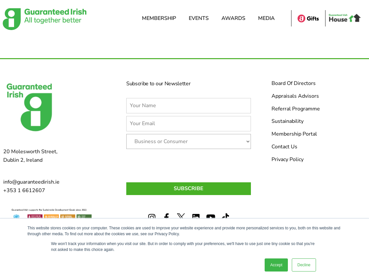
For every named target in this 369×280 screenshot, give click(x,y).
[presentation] (176, 164)
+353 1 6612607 (24, 190)
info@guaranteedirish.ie (31, 182)
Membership (160, 18)
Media (268, 18)
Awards (235, 18)
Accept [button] (276, 265)
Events (200, 18)
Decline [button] (303, 265)
